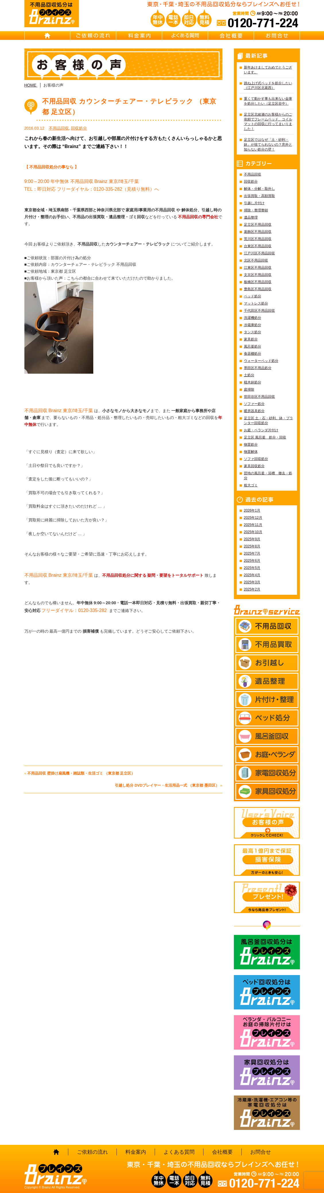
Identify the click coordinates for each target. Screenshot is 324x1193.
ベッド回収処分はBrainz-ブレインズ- (267, 992)
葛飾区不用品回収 (257, 232)
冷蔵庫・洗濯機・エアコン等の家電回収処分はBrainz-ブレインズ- (267, 1112)
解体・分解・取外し (259, 189)
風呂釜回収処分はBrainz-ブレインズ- (267, 952)
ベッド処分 (252, 296)
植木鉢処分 (252, 382)
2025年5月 (252, 568)
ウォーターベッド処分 (261, 361)
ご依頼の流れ (93, 35)
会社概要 (231, 35)
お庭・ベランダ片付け (261, 430)
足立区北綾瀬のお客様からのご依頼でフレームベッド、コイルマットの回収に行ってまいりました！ (268, 121)
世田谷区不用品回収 (259, 397)
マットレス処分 (256, 303)
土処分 (249, 375)
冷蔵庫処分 (252, 325)
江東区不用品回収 (257, 268)
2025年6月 (252, 561)
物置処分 (251, 444)
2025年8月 (252, 546)
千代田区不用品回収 (259, 311)
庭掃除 (249, 389)
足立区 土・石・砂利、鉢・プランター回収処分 (268, 420)
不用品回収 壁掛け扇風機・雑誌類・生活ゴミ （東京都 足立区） (81, 773)
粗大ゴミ (251, 485)
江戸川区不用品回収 (259, 253)
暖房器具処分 (254, 411)
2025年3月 (252, 582)
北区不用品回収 (256, 260)
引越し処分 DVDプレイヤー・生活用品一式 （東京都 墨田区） (167, 785)
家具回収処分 (254, 466)
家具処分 (251, 339)
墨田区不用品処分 (257, 368)
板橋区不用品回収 (257, 282)
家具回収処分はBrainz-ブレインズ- (267, 1072)
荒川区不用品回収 (257, 239)
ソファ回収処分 (256, 459)
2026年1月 (252, 510)
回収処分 (79, 128)
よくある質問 (185, 35)
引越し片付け (254, 203)
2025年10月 (253, 532)
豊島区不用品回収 (257, 289)
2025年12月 (253, 518)
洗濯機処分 (252, 318)
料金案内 (139, 35)
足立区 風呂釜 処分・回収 (265, 437)
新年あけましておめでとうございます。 (268, 69)
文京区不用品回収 (257, 275)
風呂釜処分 (252, 346)
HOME (47, 35)
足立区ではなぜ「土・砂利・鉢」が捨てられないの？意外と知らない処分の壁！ (268, 144)
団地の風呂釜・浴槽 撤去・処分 (268, 475)
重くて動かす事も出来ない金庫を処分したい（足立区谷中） (268, 101)
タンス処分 (252, 332)
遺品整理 (251, 217)
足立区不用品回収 (257, 225)
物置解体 (251, 452)
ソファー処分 (254, 404)
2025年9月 (252, 539)
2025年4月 (252, 575)
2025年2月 (252, 589)
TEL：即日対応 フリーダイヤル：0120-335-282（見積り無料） (89, 189)
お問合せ (277, 35)
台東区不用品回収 (257, 246)
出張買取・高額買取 (259, 196)
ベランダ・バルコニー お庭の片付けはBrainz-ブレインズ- (267, 1032)
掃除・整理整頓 (256, 210)
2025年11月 (253, 525)
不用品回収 (59, 128)
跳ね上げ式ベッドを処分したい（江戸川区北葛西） (268, 85)
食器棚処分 (252, 354)
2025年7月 (252, 553)
